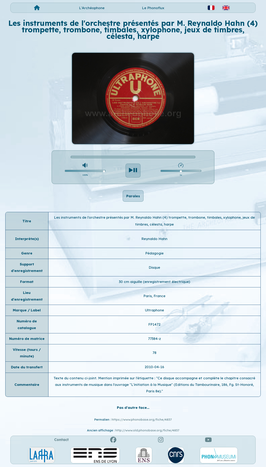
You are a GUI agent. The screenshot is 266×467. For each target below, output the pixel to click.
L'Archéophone (91, 8)
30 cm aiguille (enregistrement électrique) (154, 281)
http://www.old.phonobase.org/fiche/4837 (147, 430)
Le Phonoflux (153, 8)
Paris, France (154, 296)
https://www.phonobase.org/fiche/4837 (142, 419)
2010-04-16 (154, 367)
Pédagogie (154, 253)
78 (154, 352)
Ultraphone (154, 310)
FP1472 (154, 324)
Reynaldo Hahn (154, 239)
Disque (154, 267)
